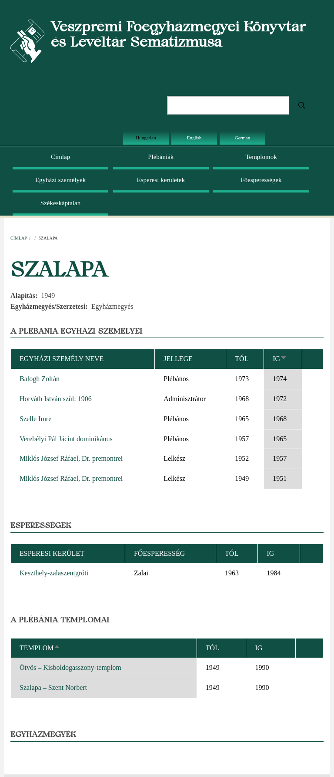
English (194, 137)
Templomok (261, 156)
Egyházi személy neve (62, 358)
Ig (280, 358)
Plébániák (161, 156)
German (242, 137)
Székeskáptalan (60, 202)
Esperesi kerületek (161, 179)
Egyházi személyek (60, 179)
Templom (40, 648)
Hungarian (146, 137)
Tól (241, 358)
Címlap (60, 156)
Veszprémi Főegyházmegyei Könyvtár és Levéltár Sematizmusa (178, 34)
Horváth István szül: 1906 (56, 398)
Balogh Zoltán (40, 378)
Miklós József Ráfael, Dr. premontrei (71, 458)
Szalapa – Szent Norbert (53, 687)
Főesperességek (260, 179)
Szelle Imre (35, 418)
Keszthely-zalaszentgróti (54, 573)
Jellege (178, 358)
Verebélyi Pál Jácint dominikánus (66, 439)
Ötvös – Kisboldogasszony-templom (70, 667)
